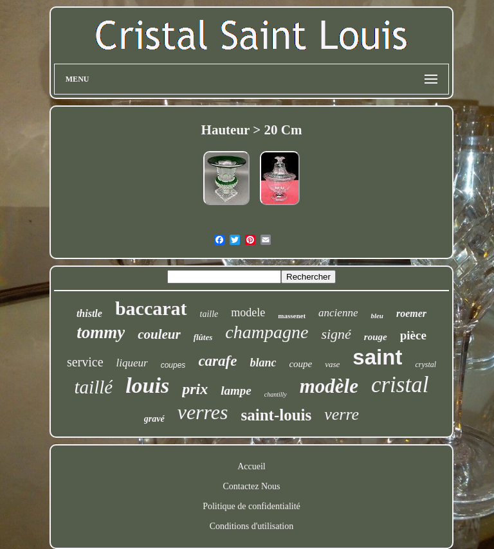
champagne (266, 332)
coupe (300, 364)
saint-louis (276, 415)
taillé (94, 387)
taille (209, 314)
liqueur (132, 363)
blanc (263, 362)
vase (332, 364)
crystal (425, 364)
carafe (217, 361)
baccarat (151, 308)
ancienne (338, 313)
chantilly (275, 394)
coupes (173, 365)
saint (377, 357)
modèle (329, 386)
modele (248, 312)
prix (195, 389)
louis (147, 385)
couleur (159, 334)
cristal (399, 384)
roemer (411, 313)
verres (203, 412)
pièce (413, 335)
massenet (292, 316)
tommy (101, 332)
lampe (236, 390)
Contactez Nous (251, 486)
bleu (376, 316)
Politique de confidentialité (251, 506)
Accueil (251, 466)
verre (341, 414)
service (85, 362)
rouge (375, 337)
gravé (154, 419)
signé (336, 334)
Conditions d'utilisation (251, 526)
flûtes (203, 337)
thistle (89, 313)
